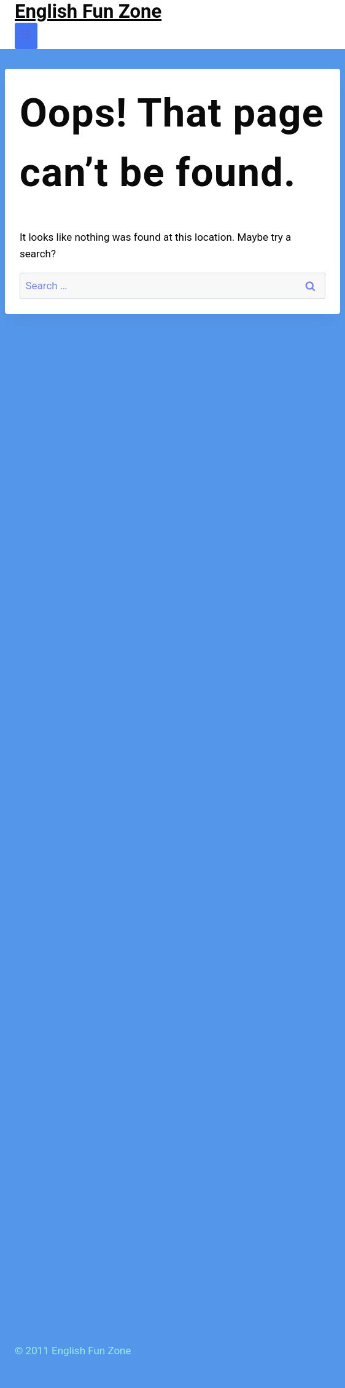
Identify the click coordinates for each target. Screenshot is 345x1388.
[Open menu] (26, 36)
